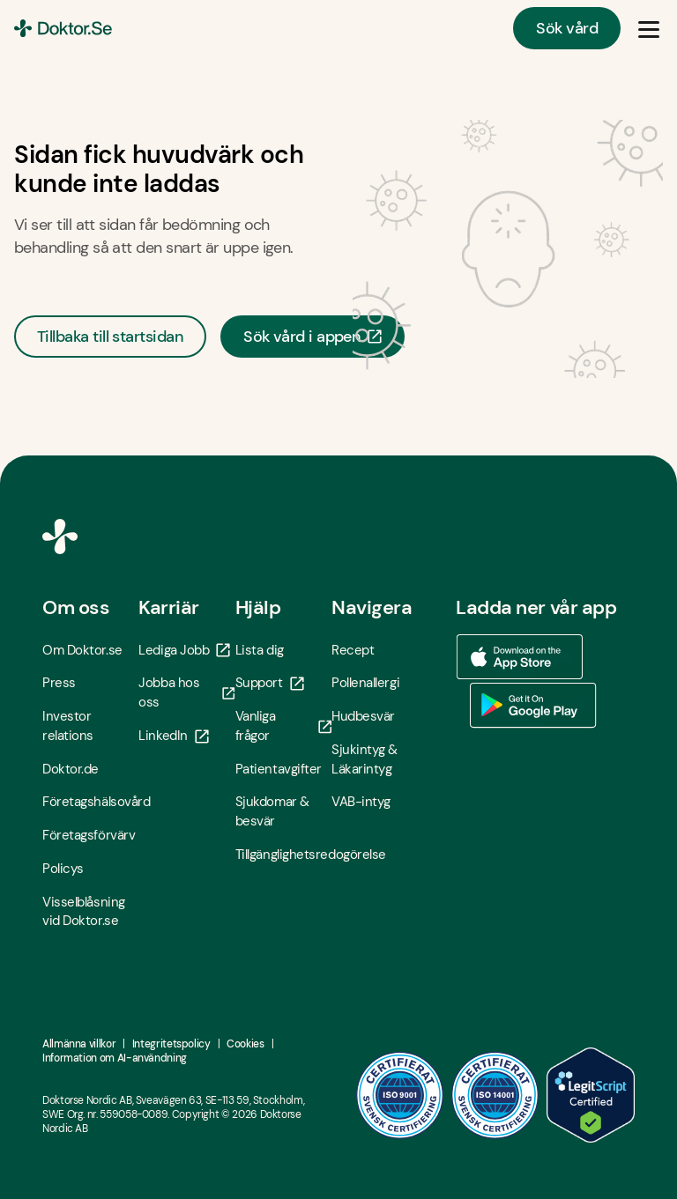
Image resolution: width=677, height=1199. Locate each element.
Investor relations (67, 725)
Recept (352, 650)
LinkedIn (173, 735)
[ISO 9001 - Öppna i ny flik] (400, 1095)
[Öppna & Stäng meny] (649, 28)
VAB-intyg (361, 801)
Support (269, 683)
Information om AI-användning (114, 1058)
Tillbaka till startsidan (110, 336)
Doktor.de (70, 769)
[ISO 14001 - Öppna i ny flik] (495, 1095)
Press (59, 683)
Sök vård (567, 28)
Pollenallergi (365, 683)
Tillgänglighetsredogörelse (283, 854)
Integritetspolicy (171, 1044)
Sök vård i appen (312, 336)
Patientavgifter (278, 769)
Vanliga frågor (283, 725)
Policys (63, 868)
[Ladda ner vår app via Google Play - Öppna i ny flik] (533, 706)
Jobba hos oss (186, 692)
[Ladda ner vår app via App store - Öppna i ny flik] (519, 657)
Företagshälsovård (90, 801)
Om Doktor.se (82, 650)
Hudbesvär (363, 716)
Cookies (245, 1044)
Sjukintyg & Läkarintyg (364, 759)
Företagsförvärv (88, 835)
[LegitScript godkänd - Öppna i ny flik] (591, 1095)
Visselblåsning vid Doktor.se (83, 911)
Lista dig (259, 650)
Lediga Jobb (184, 650)
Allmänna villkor (78, 1044)
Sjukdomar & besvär (272, 811)
